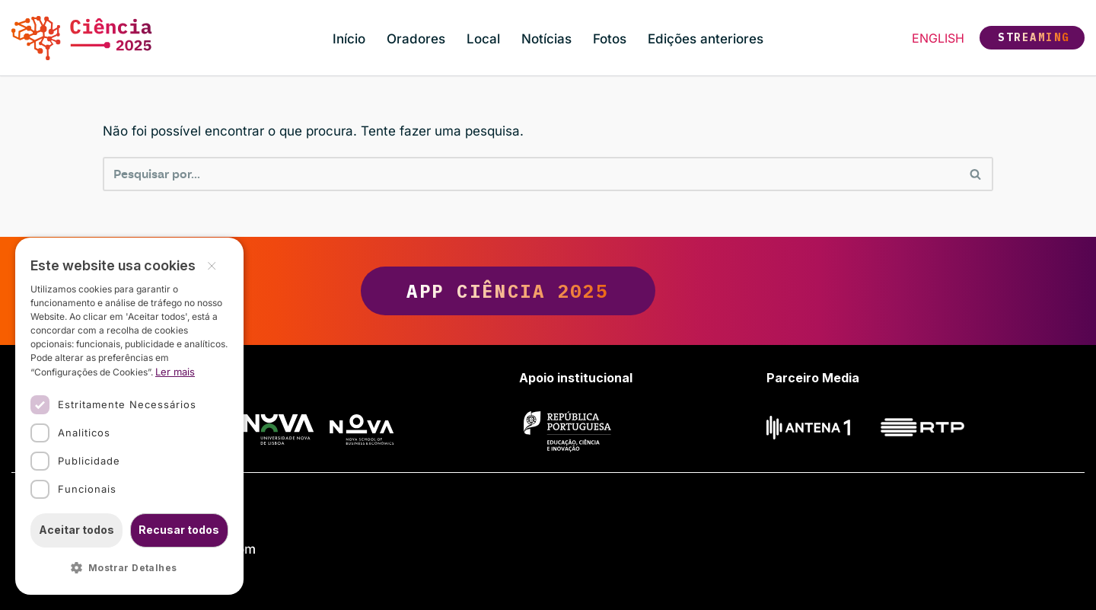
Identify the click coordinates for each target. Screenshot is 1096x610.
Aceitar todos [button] (76, 529)
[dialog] (129, 416)
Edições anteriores (705, 38)
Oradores (416, 38)
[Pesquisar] (531, 174)
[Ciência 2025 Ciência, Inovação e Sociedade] (85, 37)
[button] (129, 568)
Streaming (1034, 37)
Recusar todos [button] (179, 529)
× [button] (211, 265)
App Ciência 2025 (548, 291)
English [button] (938, 38)
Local (483, 38)
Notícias (546, 38)
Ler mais (175, 372)
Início (349, 38)
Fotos (609, 38)
